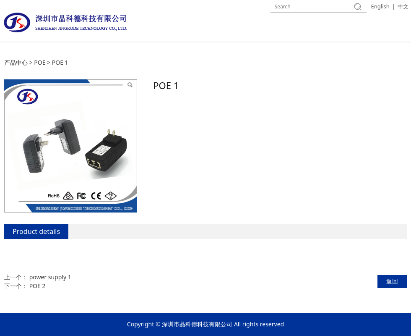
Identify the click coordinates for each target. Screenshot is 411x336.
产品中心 (16, 62)
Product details (36, 231)
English (380, 6)
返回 (392, 281)
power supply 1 (50, 277)
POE (39, 62)
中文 (403, 6)
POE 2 (37, 286)
